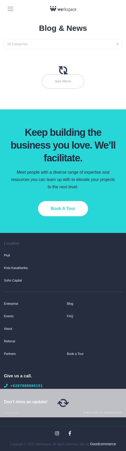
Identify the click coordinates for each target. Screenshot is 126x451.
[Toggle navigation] (10, 8)
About (8, 329)
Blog (70, 304)
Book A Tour (63, 208)
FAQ (70, 316)
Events (9, 316)
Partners (10, 354)
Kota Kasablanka (16, 268)
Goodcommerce (103, 444)
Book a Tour (75, 354)
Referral (9, 341)
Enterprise (11, 304)
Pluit (7, 255)
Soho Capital (13, 280)
